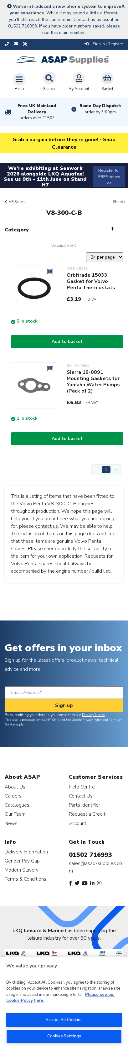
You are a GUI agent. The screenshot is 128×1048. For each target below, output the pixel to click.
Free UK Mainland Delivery (36, 112)
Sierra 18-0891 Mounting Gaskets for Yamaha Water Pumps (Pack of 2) (93, 381)
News (11, 823)
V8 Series (17, 201)
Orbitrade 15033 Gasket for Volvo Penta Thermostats (91, 281)
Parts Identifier (84, 805)
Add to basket (67, 341)
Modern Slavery (21, 870)
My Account (79, 81)
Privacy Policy (92, 720)
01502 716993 (90, 855)
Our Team (15, 814)
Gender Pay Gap (22, 861)
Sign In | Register (103, 44)
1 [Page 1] (106, 469)
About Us (15, 787)
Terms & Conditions (25, 879)
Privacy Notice (93, 714)
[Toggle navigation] (19, 82)
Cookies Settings (64, 1036)
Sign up (64, 705)
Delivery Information (26, 851)
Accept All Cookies (64, 1020)
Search (49, 81)
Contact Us (81, 796)
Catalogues (17, 805)
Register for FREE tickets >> (109, 176)
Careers (13, 796)
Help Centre (82, 787)
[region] (64, 1002)
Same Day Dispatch (100, 109)
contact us (46, 526)
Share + (119, 201)
